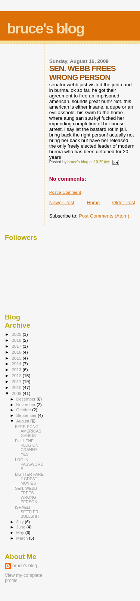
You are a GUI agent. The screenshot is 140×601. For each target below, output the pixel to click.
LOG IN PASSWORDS (29, 464)
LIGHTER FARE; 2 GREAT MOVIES (29, 478)
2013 (17, 369)
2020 (17, 334)
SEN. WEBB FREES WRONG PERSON (26, 495)
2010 (17, 387)
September (27, 415)
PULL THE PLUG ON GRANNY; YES (26, 447)
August (23, 421)
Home (93, 202)
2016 (17, 352)
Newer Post (61, 202)
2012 (17, 375)
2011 (17, 381)
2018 (17, 340)
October (24, 410)
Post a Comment (65, 192)
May (20, 532)
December (26, 399)
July (20, 522)
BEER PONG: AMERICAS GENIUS (28, 431)
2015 (17, 358)
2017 (17, 346)
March (22, 538)
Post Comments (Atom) (104, 216)
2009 (17, 393)
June (21, 527)
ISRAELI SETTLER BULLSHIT (27, 511)
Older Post (123, 202)
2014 (17, 363)
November (26, 404)
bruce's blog (45, 28)
